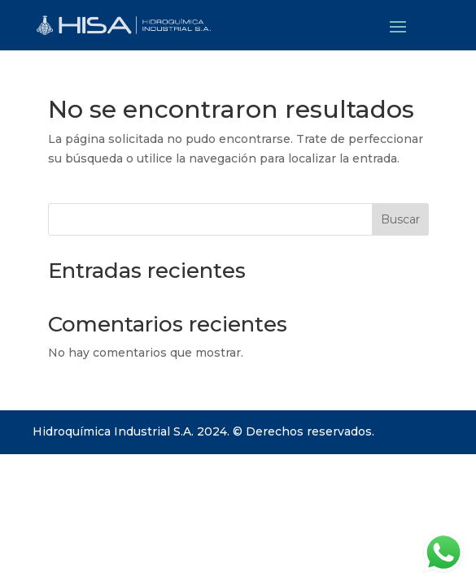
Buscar (400, 219)
